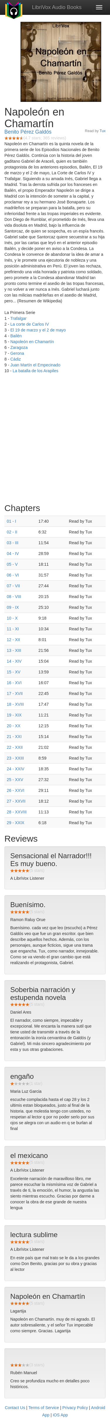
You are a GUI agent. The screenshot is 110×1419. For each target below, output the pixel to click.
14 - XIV (14, 661)
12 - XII (13, 639)
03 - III (12, 542)
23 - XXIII (15, 758)
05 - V (12, 564)
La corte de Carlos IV (29, 324)
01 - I (11, 521)
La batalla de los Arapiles (35, 370)
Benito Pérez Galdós (28, 132)
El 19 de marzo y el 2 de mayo (38, 330)
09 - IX (13, 607)
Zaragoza (19, 347)
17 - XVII (15, 693)
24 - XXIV (15, 769)
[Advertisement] (55, 439)
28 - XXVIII (17, 812)
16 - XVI (14, 682)
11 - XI (13, 629)
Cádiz (15, 359)
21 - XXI (14, 736)
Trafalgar (18, 318)
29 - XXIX (15, 822)
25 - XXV (15, 779)
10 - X (12, 618)
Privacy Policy (75, 1407)
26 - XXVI (15, 790)
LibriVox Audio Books (57, 7)
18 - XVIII (15, 704)
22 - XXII (15, 747)
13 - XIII (14, 650)
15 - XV (14, 672)
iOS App (60, 1415)
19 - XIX (14, 715)
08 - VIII (14, 596)
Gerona (17, 353)
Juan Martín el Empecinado (35, 365)
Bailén (16, 336)
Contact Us (15, 1407)
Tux (102, 131)
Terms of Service (43, 1407)
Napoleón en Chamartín (32, 341)
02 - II (12, 532)
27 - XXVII (16, 801)
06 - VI (13, 575)
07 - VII (13, 585)
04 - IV (13, 553)
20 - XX (14, 725)
